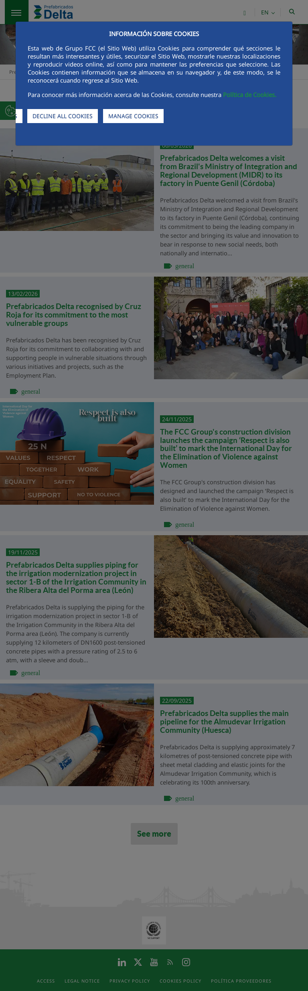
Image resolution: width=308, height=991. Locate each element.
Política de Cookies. (249, 95)
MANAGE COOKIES (133, 116)
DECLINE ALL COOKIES (62, 116)
